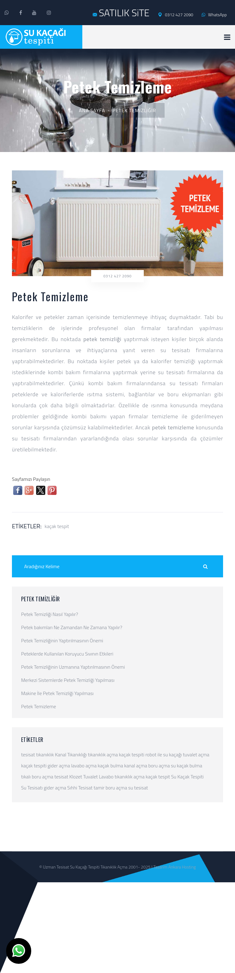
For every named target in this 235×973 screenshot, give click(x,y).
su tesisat (138, 787)
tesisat (28, 754)
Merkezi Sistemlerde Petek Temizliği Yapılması (67, 680)
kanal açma (135, 765)
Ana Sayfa (92, 110)
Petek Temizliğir (134, 110)
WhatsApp (214, 14)
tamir (99, 787)
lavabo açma (83, 765)
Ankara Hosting (182, 867)
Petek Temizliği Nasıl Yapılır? (49, 614)
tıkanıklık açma (103, 754)
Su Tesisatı (32, 787)
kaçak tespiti (131, 754)
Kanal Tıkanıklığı (71, 754)
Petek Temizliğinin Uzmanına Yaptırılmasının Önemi (73, 666)
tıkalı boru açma (37, 776)
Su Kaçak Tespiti (187, 776)
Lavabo (106, 776)
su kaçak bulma (186, 765)
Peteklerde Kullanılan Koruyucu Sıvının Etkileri (67, 653)
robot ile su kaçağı (163, 754)
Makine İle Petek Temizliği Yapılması (57, 693)
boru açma (159, 765)
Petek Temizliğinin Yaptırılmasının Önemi (62, 640)
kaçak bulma (110, 765)
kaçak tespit (57, 526)
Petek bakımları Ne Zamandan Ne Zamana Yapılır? (71, 627)
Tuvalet (90, 776)
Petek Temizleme (38, 706)
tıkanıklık (45, 754)
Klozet (75, 776)
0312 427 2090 (175, 14)
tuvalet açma (196, 754)
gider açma (59, 765)
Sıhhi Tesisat (80, 787)
